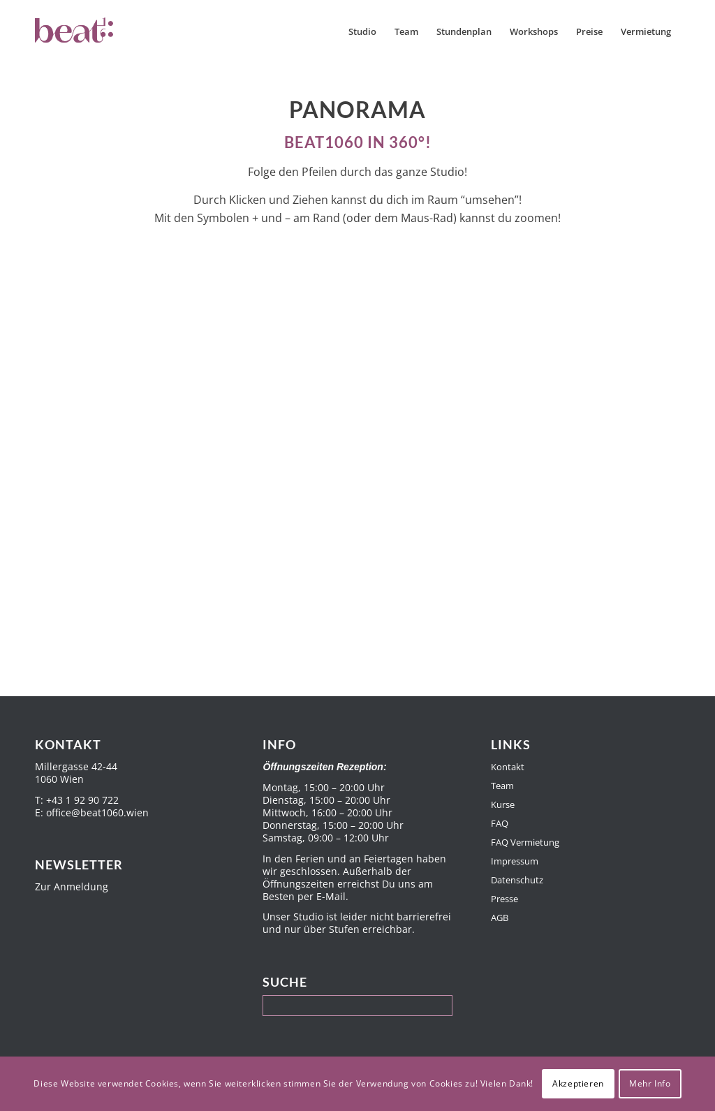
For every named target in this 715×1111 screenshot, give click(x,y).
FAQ (499, 823)
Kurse (503, 804)
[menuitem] (362, 31)
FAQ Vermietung (525, 842)
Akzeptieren (578, 1083)
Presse (504, 898)
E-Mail (331, 896)
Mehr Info (649, 1083)
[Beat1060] (103, 31)
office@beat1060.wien (97, 812)
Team (502, 785)
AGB (499, 917)
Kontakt (507, 766)
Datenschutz (517, 880)
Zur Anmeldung (71, 886)
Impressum (514, 861)
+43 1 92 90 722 (82, 800)
